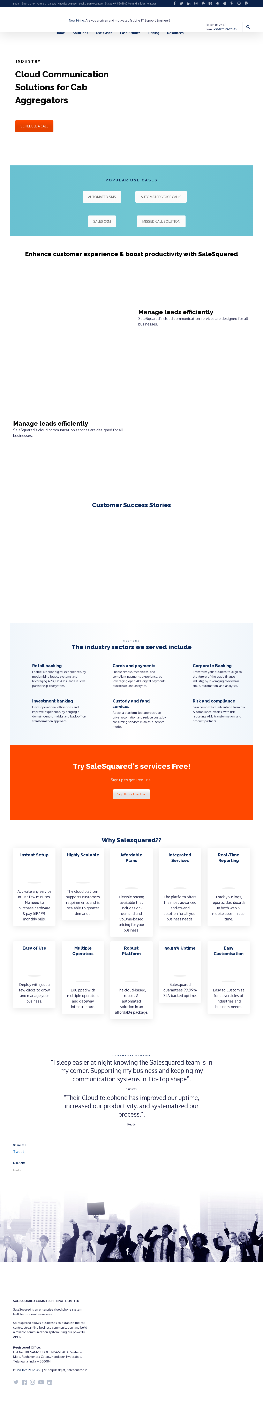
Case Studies (130, 33)
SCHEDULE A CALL (34, 126)
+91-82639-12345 (225, 29)
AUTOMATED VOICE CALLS (161, 197)
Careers (52, 3)
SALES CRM (102, 221)
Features (151, 3)
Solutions (80, 33)
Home (60, 33)
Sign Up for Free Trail (131, 794)
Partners (41, 3)
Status (108, 3)
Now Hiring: (77, 20)
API (33, 3)
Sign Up (26, 3)
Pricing (153, 33)
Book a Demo (86, 3)
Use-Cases (104, 33)
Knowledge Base (67, 3)
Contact (98, 3)
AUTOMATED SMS (102, 197)
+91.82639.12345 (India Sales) (129, 3)
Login (16, 3)
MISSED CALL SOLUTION (161, 221)
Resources (175, 33)
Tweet (18, 1151)
